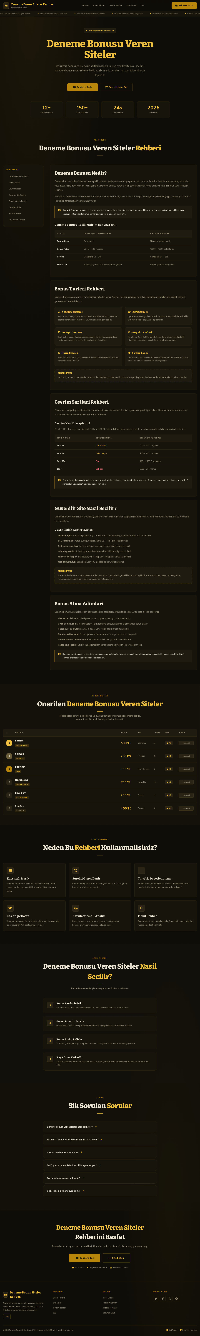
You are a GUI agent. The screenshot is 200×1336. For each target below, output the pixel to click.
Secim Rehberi (15, 213)
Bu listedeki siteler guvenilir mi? (63, 1191)
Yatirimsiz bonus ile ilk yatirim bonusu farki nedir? (72, 1139)
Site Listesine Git (116, 87)
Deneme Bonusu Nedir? (18, 176)
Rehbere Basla (184, 5)
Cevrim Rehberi (59, 1307)
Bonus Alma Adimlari (18, 201)
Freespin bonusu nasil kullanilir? (63, 1178)
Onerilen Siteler (15, 207)
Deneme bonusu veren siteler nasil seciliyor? (70, 1127)
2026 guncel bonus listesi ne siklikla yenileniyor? (72, 1165)
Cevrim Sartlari (115, 5)
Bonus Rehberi (59, 1297)
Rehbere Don (85, 1258)
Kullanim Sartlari (110, 1302)
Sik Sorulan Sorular (17, 219)
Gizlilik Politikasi (110, 1307)
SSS (142, 5)
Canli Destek (108, 1297)
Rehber (85, 5)
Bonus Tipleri (99, 5)
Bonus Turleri (14, 182)
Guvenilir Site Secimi (17, 195)
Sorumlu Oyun (109, 1312)
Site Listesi (131, 5)
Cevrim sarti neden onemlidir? (62, 1152)
